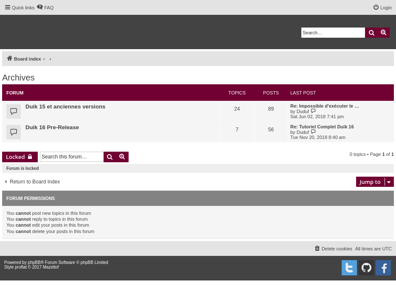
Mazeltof (51, 267)
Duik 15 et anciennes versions (65, 106)
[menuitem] (45, 8)
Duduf (303, 111)
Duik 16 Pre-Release (52, 127)
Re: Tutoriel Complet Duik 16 (322, 126)
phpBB (34, 262)
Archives (18, 77)
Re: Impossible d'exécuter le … (324, 105)
